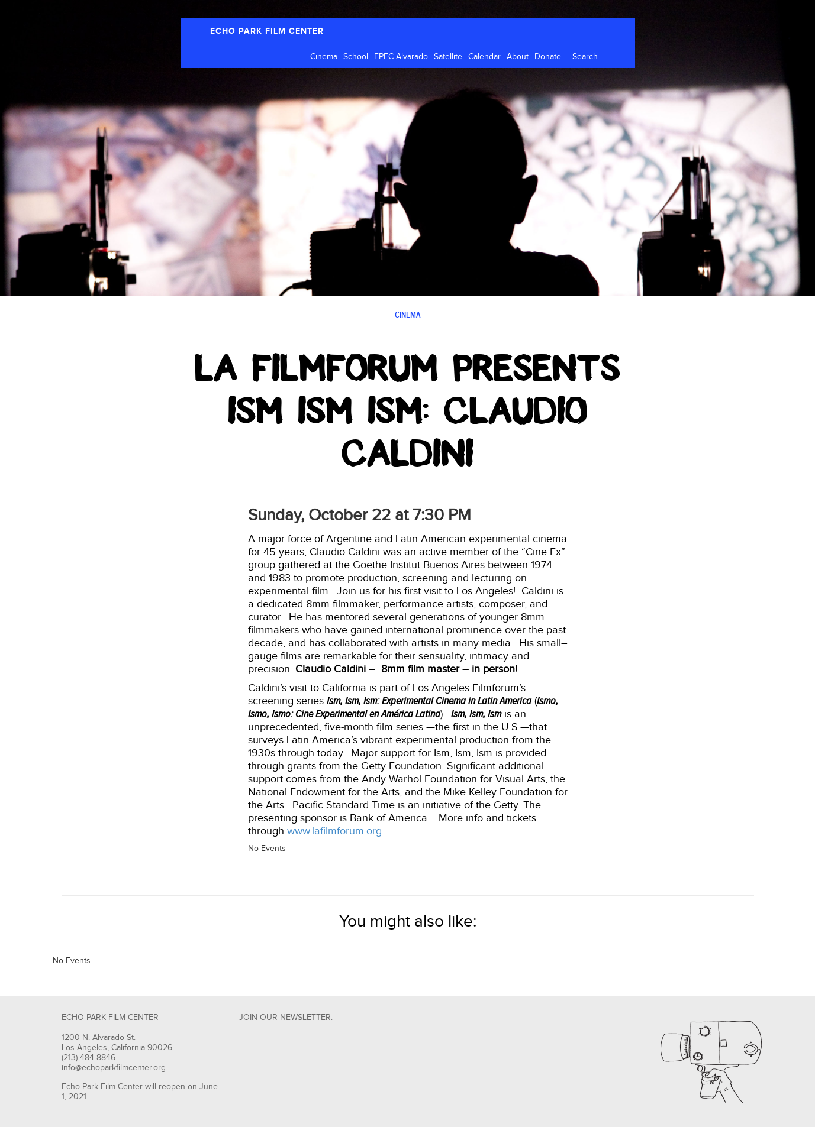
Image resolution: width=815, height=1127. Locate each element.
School (355, 56)
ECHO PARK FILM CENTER (267, 31)
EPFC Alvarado (401, 56)
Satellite (448, 56)
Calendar (484, 56)
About (518, 56)
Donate (547, 56)
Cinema (323, 56)
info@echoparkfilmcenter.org (114, 1068)
